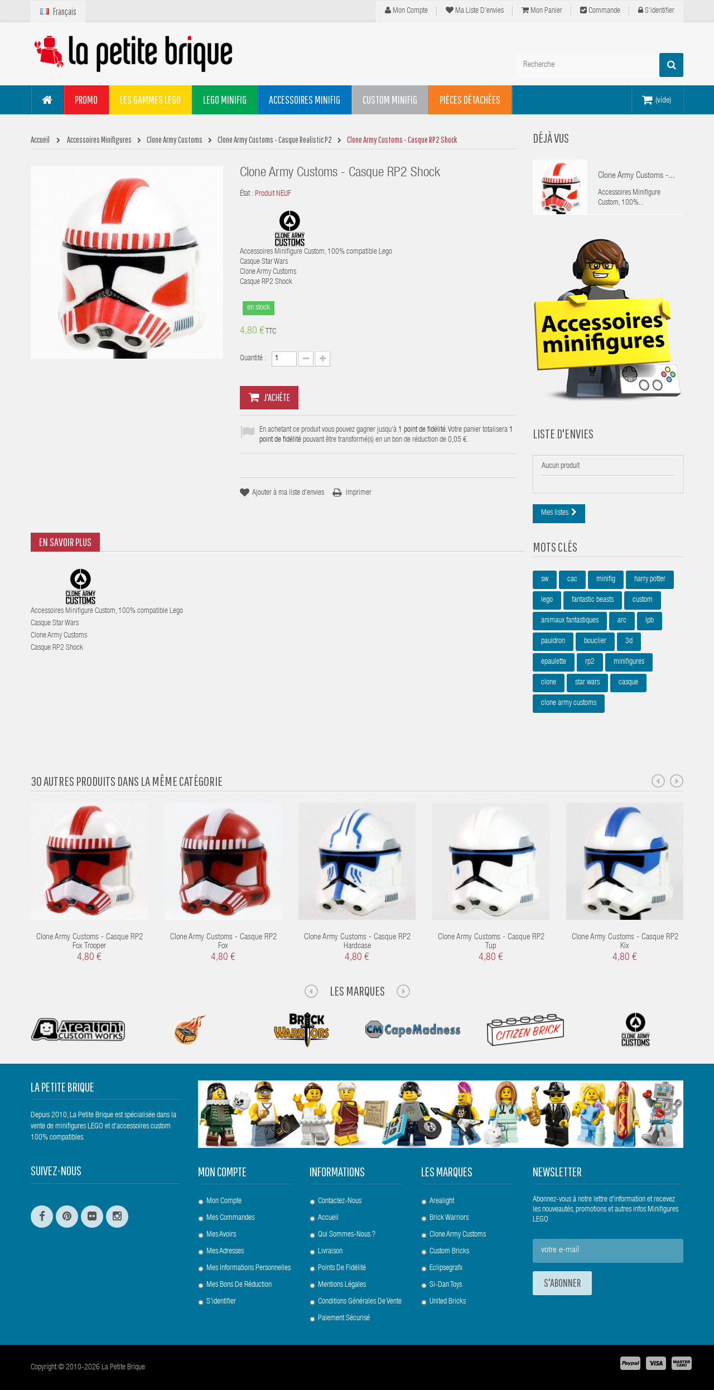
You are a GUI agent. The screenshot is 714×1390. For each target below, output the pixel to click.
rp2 (590, 662)
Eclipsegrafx (446, 1268)
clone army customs (568, 703)
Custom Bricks (449, 1252)
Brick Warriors (449, 1218)
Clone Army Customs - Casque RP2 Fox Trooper (89, 942)
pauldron (553, 641)
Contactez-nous (339, 1201)
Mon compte (406, 10)
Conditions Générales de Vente (360, 1302)
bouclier (595, 641)
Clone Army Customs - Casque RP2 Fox (223, 942)
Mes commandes (230, 1218)
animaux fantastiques (570, 621)
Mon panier (542, 10)
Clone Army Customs (458, 1235)
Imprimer (359, 493)
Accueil (328, 1218)
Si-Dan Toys (446, 1285)
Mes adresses (225, 1252)
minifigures (629, 662)
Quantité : (253, 359)
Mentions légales (342, 1285)
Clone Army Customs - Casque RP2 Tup (491, 942)
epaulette (553, 662)
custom (643, 600)
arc (621, 621)
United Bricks (448, 1302)
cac (572, 579)
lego (547, 600)
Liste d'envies (563, 433)
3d (629, 641)
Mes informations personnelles (248, 1268)
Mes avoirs (221, 1235)
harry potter (649, 579)
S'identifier (656, 10)
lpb (649, 621)
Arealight (442, 1201)
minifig (605, 579)
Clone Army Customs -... (636, 176)
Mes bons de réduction (239, 1285)
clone (548, 683)
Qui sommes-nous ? (346, 1235)
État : (246, 194)
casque (628, 683)
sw (544, 579)
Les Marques (357, 990)
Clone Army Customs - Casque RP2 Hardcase (357, 942)
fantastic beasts (593, 600)
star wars (587, 683)
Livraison (330, 1252)
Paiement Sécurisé (344, 1319)
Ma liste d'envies (475, 10)
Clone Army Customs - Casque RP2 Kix (625, 942)
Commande (600, 10)
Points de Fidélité (342, 1268)
